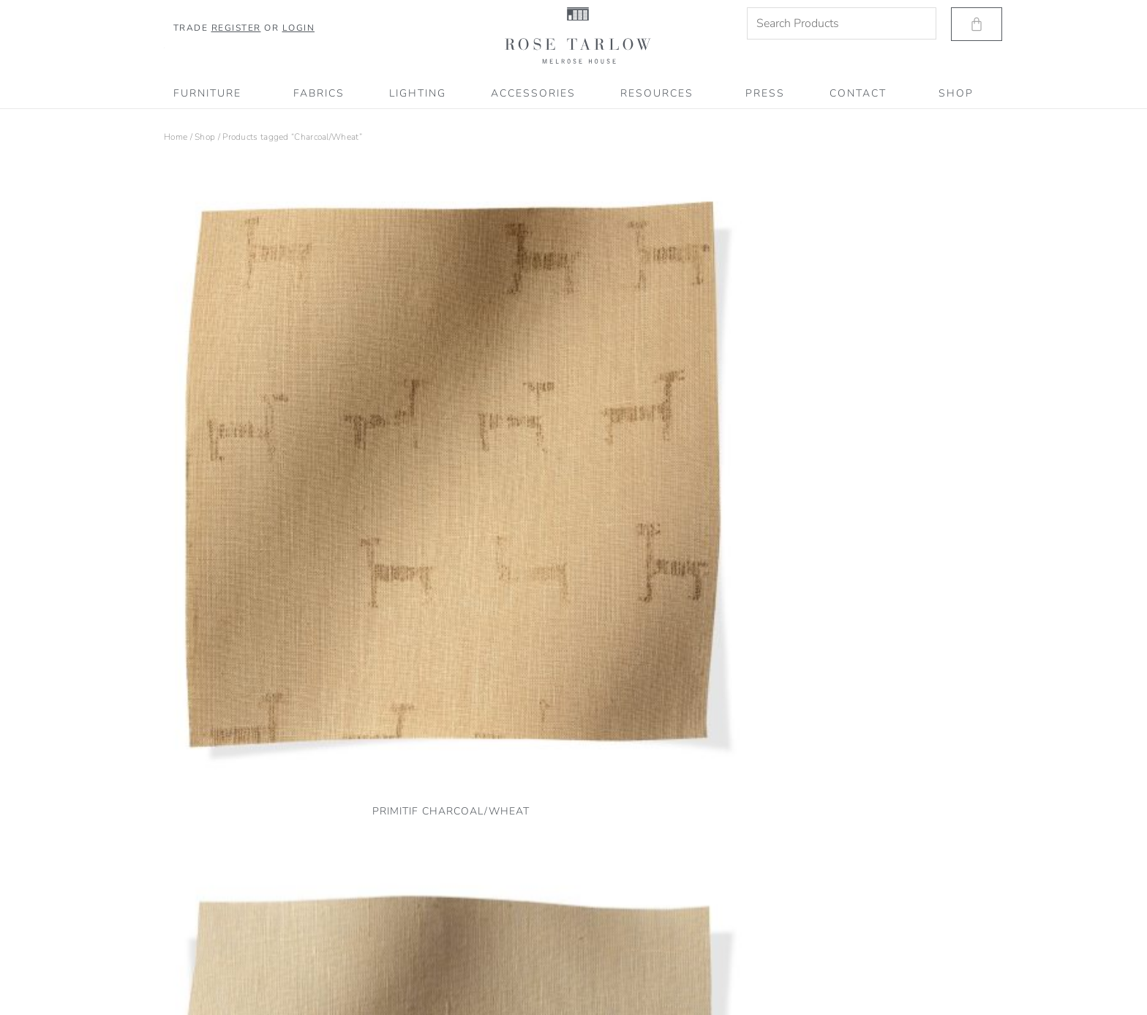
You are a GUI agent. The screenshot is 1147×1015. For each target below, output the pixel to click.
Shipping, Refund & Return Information (241, 963)
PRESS (765, 93)
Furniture (211, 93)
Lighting (417, 93)
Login (298, 28)
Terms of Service (195, 944)
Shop (205, 137)
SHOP (956, 93)
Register (236, 28)
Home (175, 137)
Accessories (533, 93)
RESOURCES (660, 93)
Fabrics (319, 93)
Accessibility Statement (209, 983)
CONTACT (862, 93)
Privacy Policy (190, 924)
